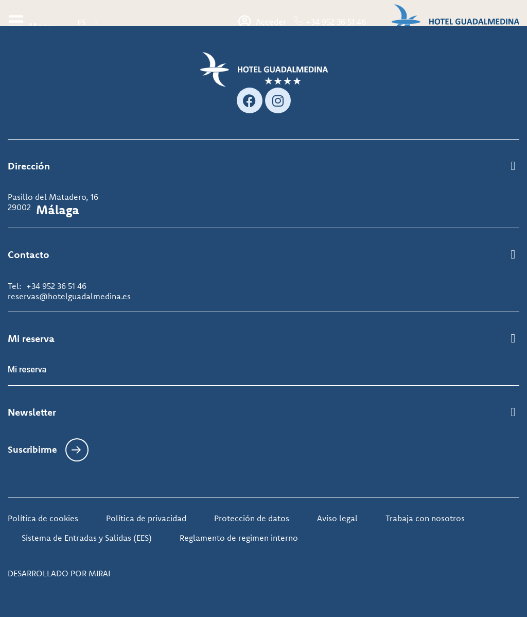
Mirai (99, 573)
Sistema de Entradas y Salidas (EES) (87, 538)
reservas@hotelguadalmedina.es (69, 296)
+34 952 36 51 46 (336, 21)
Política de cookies (43, 518)
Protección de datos (251, 518)
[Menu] (16, 21)
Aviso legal (337, 518)
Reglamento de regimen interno (239, 538)
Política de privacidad (146, 518)
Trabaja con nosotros (425, 518)
